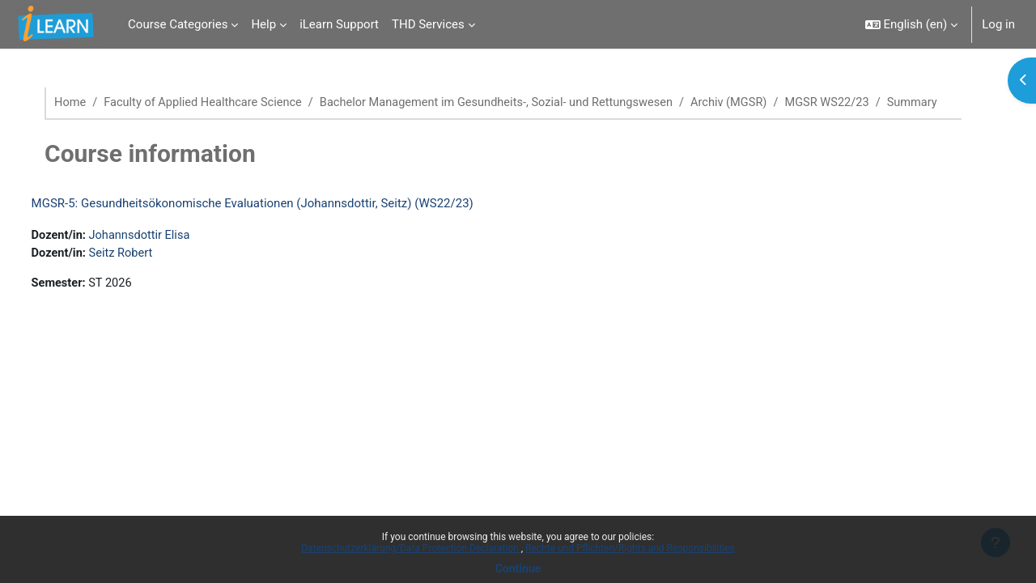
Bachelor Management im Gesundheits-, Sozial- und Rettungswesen (521, 103)
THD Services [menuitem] (428, 24)
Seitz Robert (153, 273)
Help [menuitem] (263, 24)
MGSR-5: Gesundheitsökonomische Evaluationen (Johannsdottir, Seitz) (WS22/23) (282, 222)
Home (83, 103)
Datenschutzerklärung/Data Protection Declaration (410, 548)
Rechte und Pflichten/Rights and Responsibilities (630, 548)
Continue (518, 568)
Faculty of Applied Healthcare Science (220, 103)
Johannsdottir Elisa (173, 254)
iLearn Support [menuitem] (339, 24)
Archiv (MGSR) (760, 103)
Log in (998, 24)
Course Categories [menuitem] (177, 24)
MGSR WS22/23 (861, 103)
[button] (912, 24)
